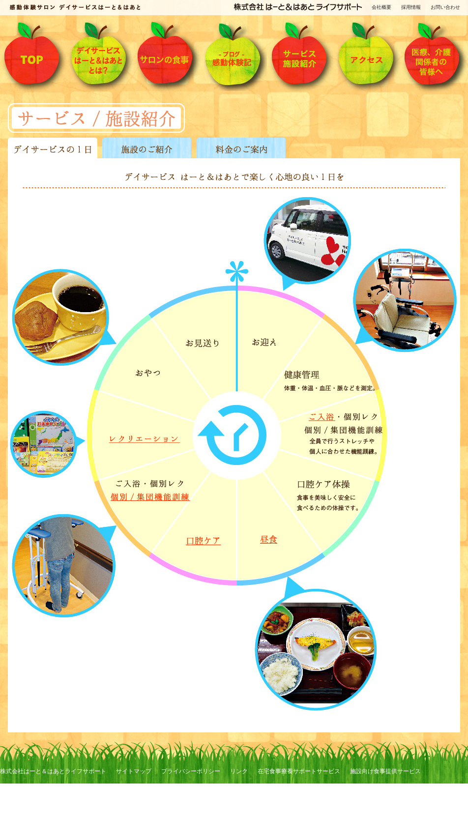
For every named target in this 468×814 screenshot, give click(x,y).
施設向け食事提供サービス (385, 771)
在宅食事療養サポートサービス (299, 771)
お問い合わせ (445, 7)
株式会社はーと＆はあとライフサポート (53, 771)
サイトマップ (133, 771)
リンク (239, 771)
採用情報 (411, 7)
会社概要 (381, 7)
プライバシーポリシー (190, 771)
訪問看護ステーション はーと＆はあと (51, 809)
